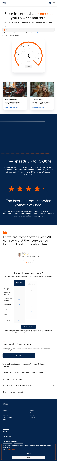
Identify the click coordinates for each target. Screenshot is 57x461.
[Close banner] (53, 445)
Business (5, 422)
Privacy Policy (37, 32)
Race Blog (5, 431)
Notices (32, 415)
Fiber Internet (6, 415)
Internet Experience (8, 417)
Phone (4, 419)
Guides (5, 434)
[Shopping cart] (50, 3)
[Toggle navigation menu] (54, 3)
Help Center (6, 429)
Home (4, 413)
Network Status (7, 436)
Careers (32, 417)
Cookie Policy (11, 449)
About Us (32, 413)
